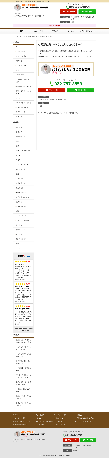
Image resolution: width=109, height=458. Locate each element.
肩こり (18, 160)
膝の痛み (19, 225)
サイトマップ (20, 117)
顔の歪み (19, 127)
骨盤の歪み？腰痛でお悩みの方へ (23, 404)
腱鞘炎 (18, 243)
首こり (18, 155)
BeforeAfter (20, 75)
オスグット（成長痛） (23, 220)
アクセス (71, 31)
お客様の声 (54, 31)
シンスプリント (21, 216)
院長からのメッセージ (23, 86)
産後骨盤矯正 (20, 136)
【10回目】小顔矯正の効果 (23, 369)
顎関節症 (19, 202)
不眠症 (18, 141)
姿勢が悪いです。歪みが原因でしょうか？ (23, 362)
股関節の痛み (20, 230)
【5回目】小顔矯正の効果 (23, 390)
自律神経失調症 (21, 206)
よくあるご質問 (24, 36)
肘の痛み (19, 234)
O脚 (17, 211)
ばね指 (18, 248)
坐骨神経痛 (19, 188)
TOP (21, 31)
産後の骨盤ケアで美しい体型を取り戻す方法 (23, 341)
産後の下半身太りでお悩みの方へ (23, 397)
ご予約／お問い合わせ (87, 31)
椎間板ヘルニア (21, 192)
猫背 (17, 146)
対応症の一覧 (20, 112)
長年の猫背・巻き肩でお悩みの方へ (23, 383)
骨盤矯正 (19, 132)
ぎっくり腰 (19, 178)
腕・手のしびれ (21, 239)
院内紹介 (19, 61)
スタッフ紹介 (20, 51)
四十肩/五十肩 (20, 169)
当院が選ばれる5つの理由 (23, 81)
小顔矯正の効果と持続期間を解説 (23, 355)
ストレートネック (22, 164)
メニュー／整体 (38, 31)
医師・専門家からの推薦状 (23, 92)
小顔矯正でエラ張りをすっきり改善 (23, 348)
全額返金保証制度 (22, 107)
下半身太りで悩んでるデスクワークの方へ (23, 376)
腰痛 (17, 174)
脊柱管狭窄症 (20, 183)
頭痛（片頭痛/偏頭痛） (23, 150)
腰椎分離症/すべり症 (23, 197)
